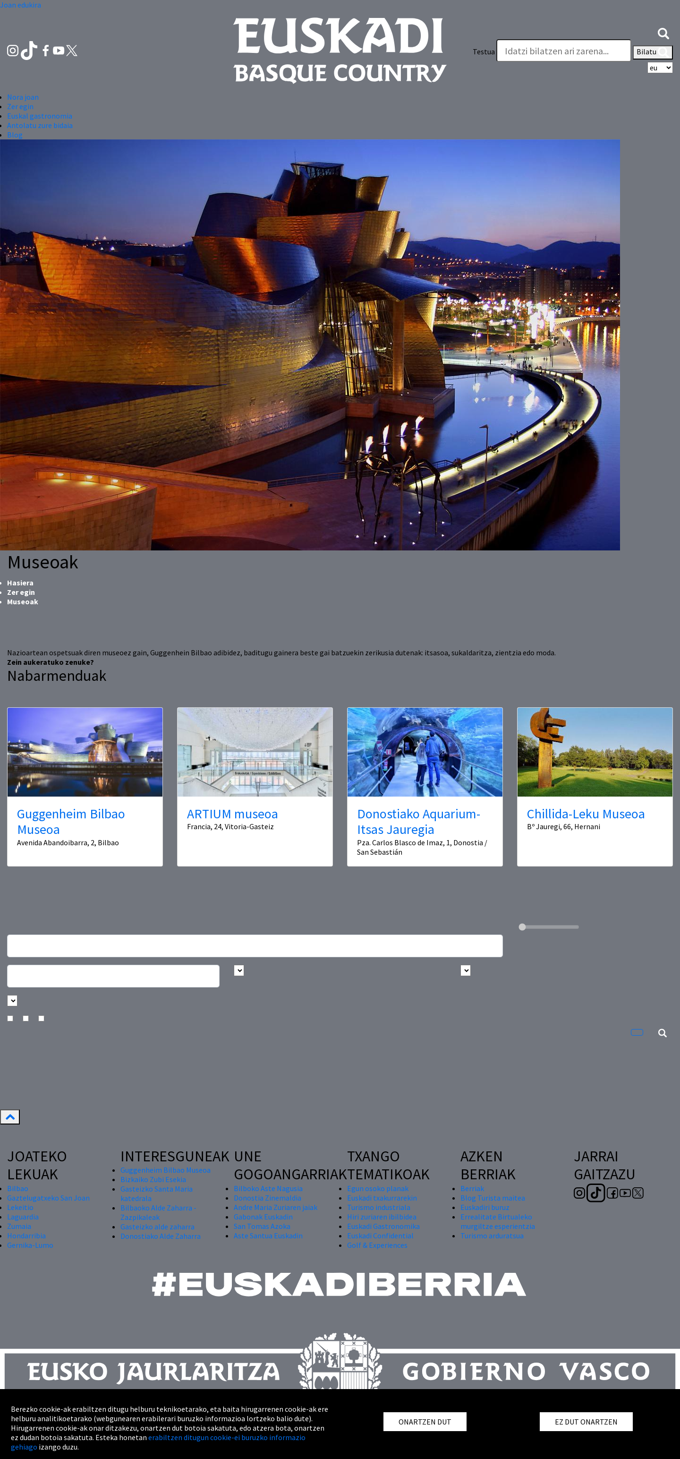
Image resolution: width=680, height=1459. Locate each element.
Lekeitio (20, 1207)
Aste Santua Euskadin (268, 1235)
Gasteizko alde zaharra (157, 1226)
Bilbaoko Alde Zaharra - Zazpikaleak (158, 1212)
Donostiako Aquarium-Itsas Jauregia (418, 821)
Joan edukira (20, 4)
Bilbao (17, 1188)
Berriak (472, 1188)
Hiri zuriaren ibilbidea (381, 1216)
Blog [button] (15, 134)
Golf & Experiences (377, 1245)
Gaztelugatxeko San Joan (48, 1197)
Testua (484, 51)
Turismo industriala (378, 1207)
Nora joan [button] (23, 97)
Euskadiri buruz (485, 1207)
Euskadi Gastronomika (383, 1226)
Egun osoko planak (377, 1188)
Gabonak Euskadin (263, 1216)
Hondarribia (26, 1235)
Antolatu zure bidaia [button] (40, 125)
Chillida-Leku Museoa (586, 813)
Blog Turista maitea (492, 1197)
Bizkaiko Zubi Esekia (153, 1179)
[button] (663, 32)
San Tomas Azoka (262, 1226)
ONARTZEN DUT (425, 1421)
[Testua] (563, 50)
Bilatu (653, 52)
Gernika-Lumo (30, 1245)
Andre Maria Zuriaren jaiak (275, 1207)
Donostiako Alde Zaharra (160, 1236)
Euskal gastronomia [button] (39, 115)
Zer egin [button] (20, 106)
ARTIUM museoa (232, 813)
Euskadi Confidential (380, 1235)
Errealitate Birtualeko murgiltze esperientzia (497, 1221)
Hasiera (20, 582)
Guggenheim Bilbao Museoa (71, 821)
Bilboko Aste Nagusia (268, 1188)
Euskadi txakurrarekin (382, 1197)
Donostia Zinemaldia (267, 1197)
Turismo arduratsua (492, 1235)
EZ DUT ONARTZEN (586, 1421)
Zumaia (19, 1226)
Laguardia (23, 1216)
